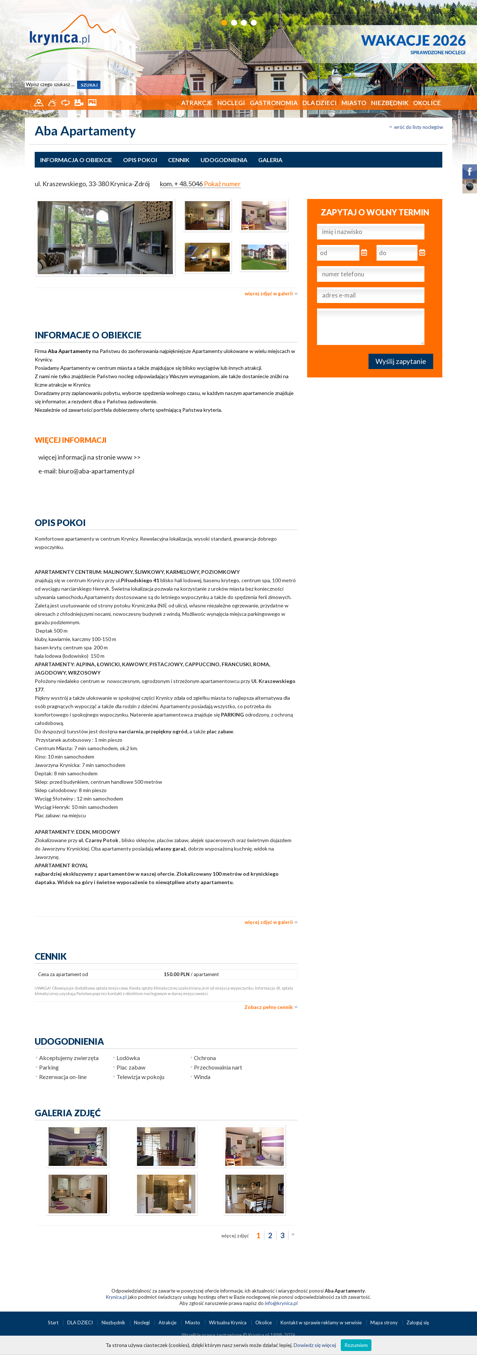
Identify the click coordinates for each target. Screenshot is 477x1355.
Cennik (179, 159)
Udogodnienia (224, 159)
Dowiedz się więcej (315, 1345)
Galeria (270, 159)
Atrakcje (197, 103)
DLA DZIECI (319, 103)
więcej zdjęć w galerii (269, 293)
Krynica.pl (116, 1297)
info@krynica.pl (281, 1303)
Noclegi (231, 103)
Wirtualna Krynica (228, 1322)
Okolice (427, 103)
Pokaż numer (222, 184)
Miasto (353, 103)
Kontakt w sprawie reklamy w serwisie (322, 1322)
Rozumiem (356, 1345)
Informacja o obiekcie (76, 159)
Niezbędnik (389, 103)
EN (442, 6)
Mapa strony (384, 1322)
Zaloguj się (418, 1322)
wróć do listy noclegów (418, 127)
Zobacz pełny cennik (268, 1007)
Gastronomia (274, 103)
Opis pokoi (140, 159)
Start (54, 1322)
